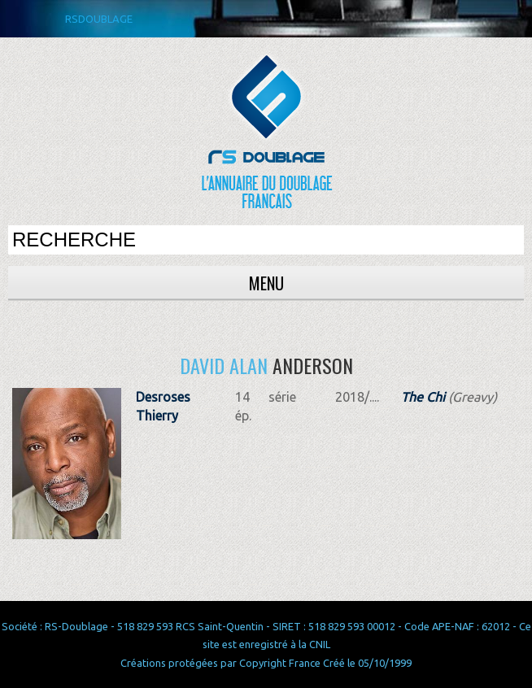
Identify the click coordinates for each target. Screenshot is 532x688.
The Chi (423, 397)
